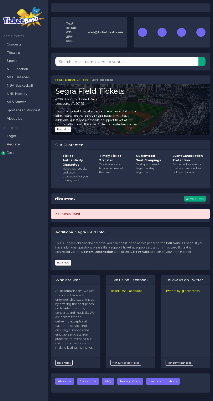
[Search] (127, 61)
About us (64, 381)
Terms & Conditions (163, 381)
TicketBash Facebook (126, 291)
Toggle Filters (195, 198)
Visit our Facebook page (125, 362)
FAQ (108, 381)
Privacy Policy (130, 381)
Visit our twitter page (179, 362)
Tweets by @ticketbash (183, 291)
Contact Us (88, 381)
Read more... (64, 362)
